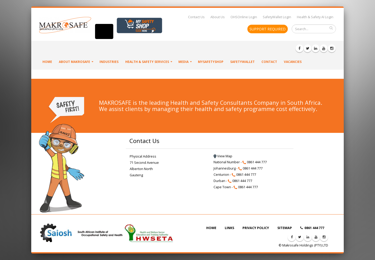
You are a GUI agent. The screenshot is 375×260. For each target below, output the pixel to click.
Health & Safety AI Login (315, 17)
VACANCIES (293, 62)
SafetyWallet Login (277, 17)
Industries (108, 62)
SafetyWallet (242, 62)
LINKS (229, 228)
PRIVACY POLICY (255, 228)
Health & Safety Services (147, 62)
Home (47, 62)
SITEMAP (284, 228)
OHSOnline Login (243, 17)
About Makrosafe (74, 62)
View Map (223, 156)
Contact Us (196, 17)
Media (183, 62)
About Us (217, 17)
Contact (269, 62)
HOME (211, 228)
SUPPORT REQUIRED (267, 29)
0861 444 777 (312, 228)
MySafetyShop (210, 62)
